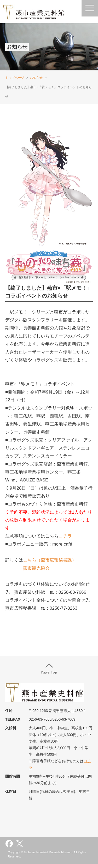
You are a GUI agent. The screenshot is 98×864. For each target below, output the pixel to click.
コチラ (65, 536)
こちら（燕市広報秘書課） (49, 560)
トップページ (14, 78)
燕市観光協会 (36, 568)
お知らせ (36, 78)
